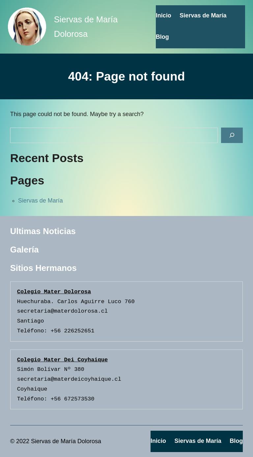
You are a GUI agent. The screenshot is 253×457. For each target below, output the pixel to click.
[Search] (232, 135)
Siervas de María (40, 200)
